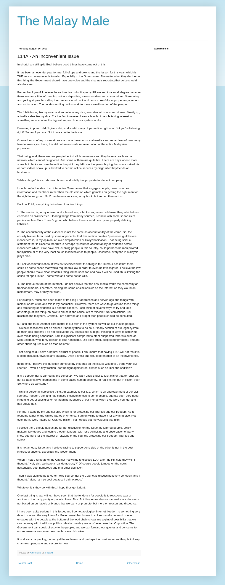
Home (79, 563)
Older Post (133, 563)
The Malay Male (63, 21)
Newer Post (25, 563)
